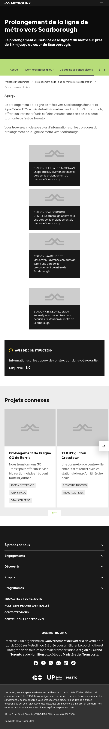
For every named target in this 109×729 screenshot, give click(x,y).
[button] (18, 3)
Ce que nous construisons (76, 69)
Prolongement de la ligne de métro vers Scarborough (63, 82)
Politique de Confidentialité (27, 605)
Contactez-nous (17, 612)
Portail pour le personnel (25, 619)
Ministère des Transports (80, 654)
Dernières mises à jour (39, 69)
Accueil (14, 69)
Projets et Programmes (17, 82)
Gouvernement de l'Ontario (64, 641)
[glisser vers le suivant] (104, 446)
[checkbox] (100, 545)
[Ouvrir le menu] (101, 3)
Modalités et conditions (23, 599)
